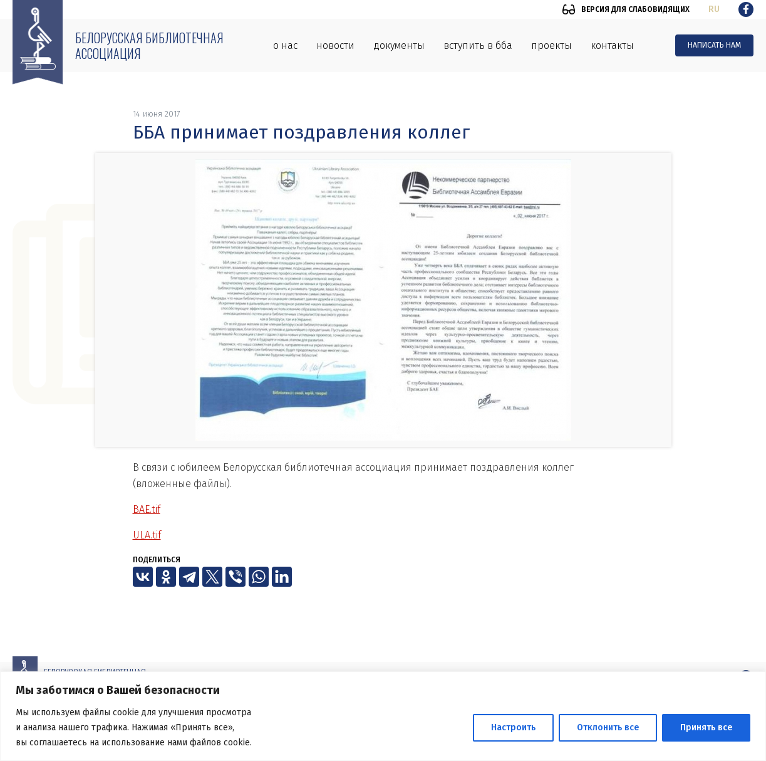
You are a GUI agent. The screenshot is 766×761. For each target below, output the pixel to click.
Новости (335, 45)
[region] (383, 716)
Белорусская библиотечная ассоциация (149, 45)
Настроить (513, 727)
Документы (399, 45)
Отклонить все (608, 727)
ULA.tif (147, 535)
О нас (285, 45)
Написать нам (714, 45)
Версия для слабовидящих (635, 9)
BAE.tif (146, 509)
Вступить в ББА (477, 45)
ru (714, 9)
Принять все (706, 727)
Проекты (551, 45)
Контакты (612, 45)
